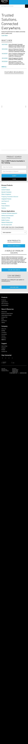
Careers (3, 336)
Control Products (5, 189)
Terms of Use (4, 369)
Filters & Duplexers (6, 194)
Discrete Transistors (6, 192)
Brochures (4, 320)
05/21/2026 (4, 49)
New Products (4, 303)
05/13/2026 (4, 61)
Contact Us (4, 351)
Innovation (4, 334)
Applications (4, 301)
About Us (3, 328)
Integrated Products (6, 199)
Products (3, 300)
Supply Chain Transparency (15, 371)
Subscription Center (6, 315)
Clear (14, 179)
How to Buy (4, 346)
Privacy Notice (15, 369)
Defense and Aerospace (7, 215)
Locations (3, 332)
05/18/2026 (4, 53)
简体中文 (3, 339)
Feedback (14, 368)
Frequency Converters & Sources (9, 196)
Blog (2, 319)
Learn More (4, 35)
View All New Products (14, 245)
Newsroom (4, 311)
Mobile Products (5, 220)
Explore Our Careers (14, 269)
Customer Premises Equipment (9, 213)
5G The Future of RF (6, 224)
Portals (3, 349)
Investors (3, 337)
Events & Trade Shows (7, 313)
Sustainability (4, 305)
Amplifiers (3, 187)
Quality (3, 330)
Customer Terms (5, 370)
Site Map (3, 368)
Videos (3, 322)
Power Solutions (5, 205)
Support (3, 347)
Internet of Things (5, 217)
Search (14, 175)
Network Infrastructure (7, 222)
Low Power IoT (5, 201)
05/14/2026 (4, 58)
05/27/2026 (4, 44)
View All (4, 66)
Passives (3, 203)
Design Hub (4, 317)
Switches (3, 208)
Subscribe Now (14, 287)
